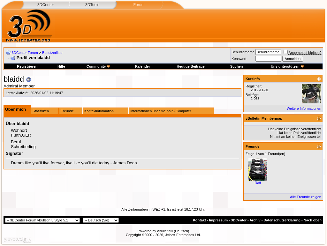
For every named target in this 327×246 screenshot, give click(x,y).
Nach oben (313, 220)
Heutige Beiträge (190, 66)
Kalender (142, 66)
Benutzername (243, 52)
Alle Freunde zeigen (305, 197)
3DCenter (45, 5)
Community (98, 66)
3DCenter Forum (25, 53)
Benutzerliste (52, 53)
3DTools (92, 5)
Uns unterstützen (287, 66)
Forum (138, 5)
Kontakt (199, 220)
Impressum (218, 220)
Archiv (254, 220)
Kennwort (239, 59)
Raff (258, 183)
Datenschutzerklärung (281, 220)
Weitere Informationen (304, 108)
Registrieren (27, 66)
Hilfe (61, 66)
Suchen (236, 66)
